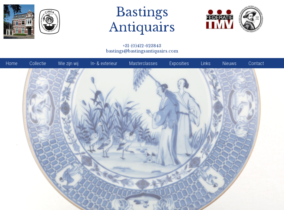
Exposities (179, 48)
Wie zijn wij (68, 48)
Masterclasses (143, 48)
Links (206, 48)
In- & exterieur (103, 48)
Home (11, 48)
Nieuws (229, 48)
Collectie (37, 48)
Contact (256, 48)
